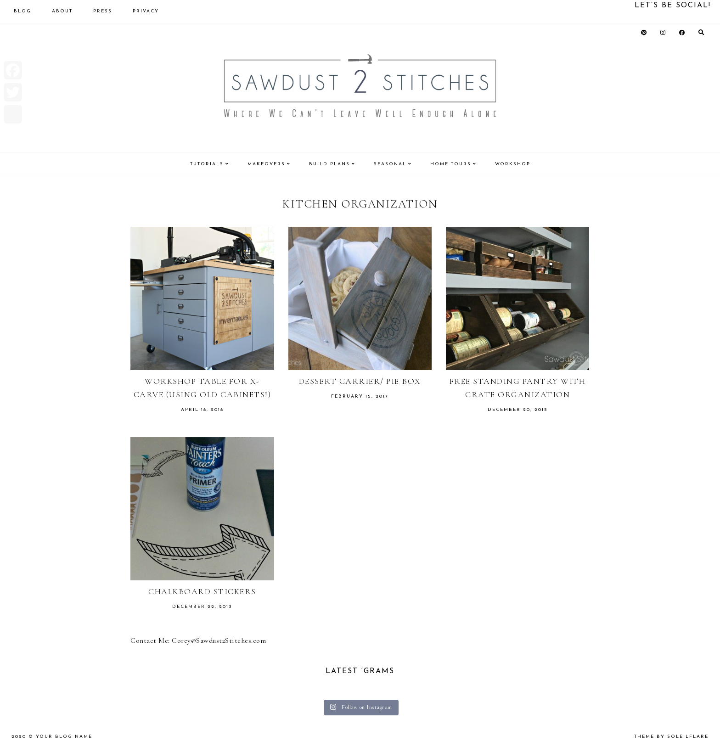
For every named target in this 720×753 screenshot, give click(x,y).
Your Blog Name (64, 736)
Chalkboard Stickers (202, 591)
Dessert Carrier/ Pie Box (360, 381)
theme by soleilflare (671, 736)
